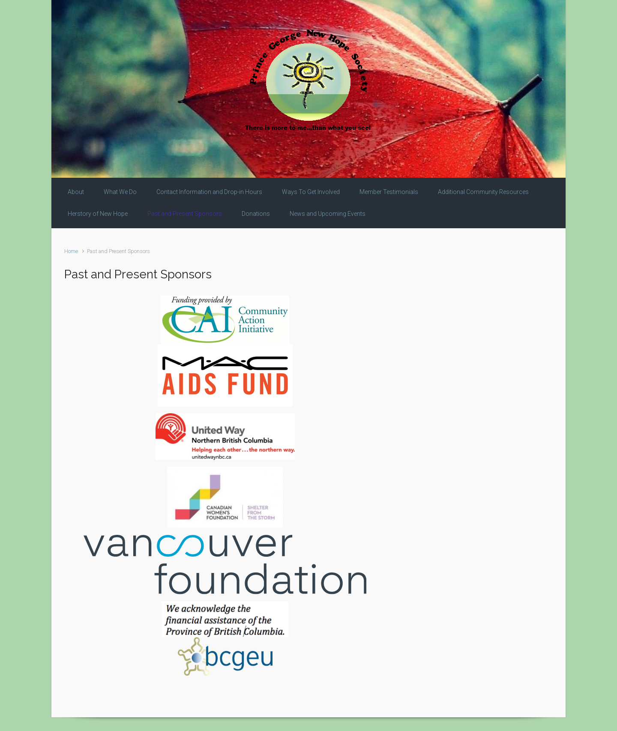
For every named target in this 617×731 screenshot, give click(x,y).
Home (71, 251)
